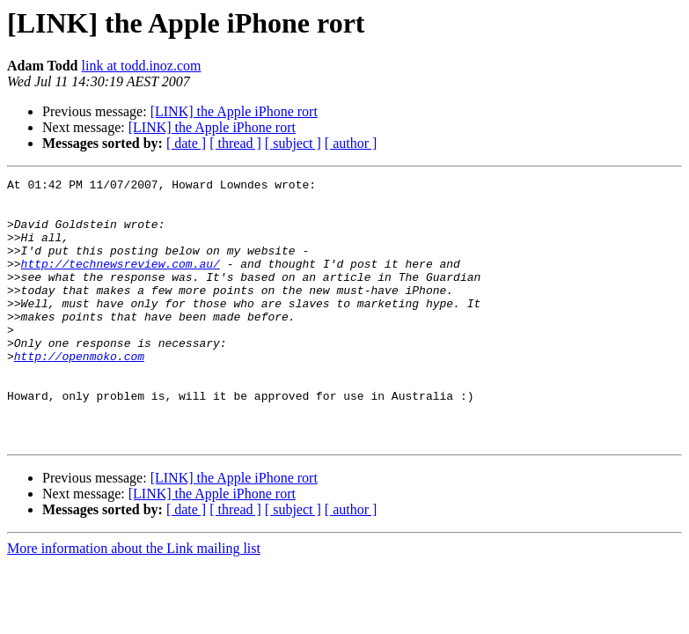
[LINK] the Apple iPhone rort (234, 111)
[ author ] (351, 143)
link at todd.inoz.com (142, 65)
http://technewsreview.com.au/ (120, 282)
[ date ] (186, 143)
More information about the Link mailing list (133, 600)
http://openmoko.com (79, 393)
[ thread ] (235, 143)
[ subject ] (293, 143)
